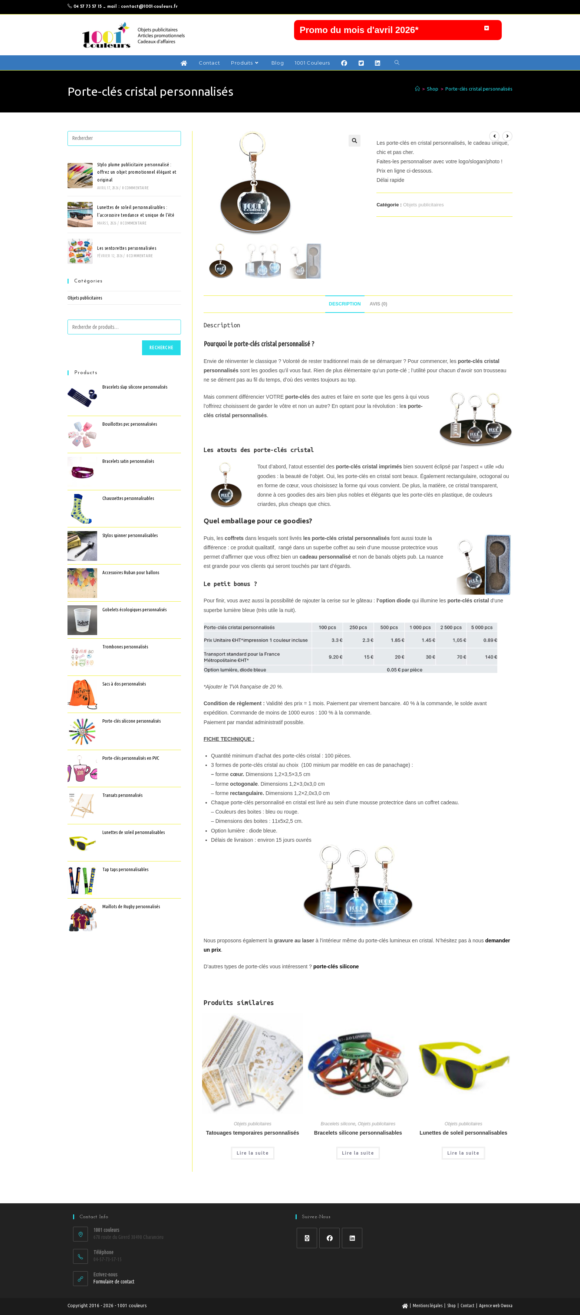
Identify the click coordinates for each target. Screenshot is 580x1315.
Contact (467, 1305)
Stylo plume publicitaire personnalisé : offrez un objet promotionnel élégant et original (137, 185)
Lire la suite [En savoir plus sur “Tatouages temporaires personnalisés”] (253, 1166)
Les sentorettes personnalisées (126, 261)
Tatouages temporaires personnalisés (252, 1146)
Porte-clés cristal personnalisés (479, 102)
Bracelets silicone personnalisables (358, 1146)
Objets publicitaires (423, 217)
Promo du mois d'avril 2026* (359, 31)
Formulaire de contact (113, 1282)
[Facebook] (329, 1238)
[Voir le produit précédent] (494, 149)
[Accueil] (417, 102)
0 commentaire (135, 201)
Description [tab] (345, 317)
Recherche (161, 361)
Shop (451, 1305)
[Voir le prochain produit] (507, 149)
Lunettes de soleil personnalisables (463, 1146)
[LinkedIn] (352, 1238)
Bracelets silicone (338, 1137)
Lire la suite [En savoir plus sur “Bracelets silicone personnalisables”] (358, 1166)
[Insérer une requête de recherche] (124, 151)
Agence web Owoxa (496, 1305)
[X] (307, 1238)
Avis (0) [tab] (378, 317)
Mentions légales (427, 1305)
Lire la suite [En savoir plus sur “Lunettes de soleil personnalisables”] (463, 1166)
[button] (398, 31)
